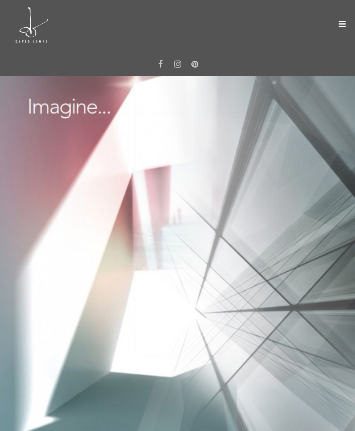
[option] (177, 253)
